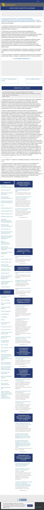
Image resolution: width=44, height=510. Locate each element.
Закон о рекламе (4, 380)
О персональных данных (6, 326)
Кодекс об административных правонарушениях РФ (5, 242)
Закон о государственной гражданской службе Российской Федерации (6, 368)
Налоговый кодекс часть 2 (6, 262)
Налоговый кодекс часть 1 (6, 259)
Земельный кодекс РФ (5, 228)
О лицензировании (5, 314)
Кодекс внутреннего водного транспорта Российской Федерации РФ (7, 237)
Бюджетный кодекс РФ (5, 190)
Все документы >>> (23, 217)
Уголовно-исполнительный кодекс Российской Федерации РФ (6, 277)
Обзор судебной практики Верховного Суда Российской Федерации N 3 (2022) (23, 190)
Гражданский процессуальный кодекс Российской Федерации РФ (6, 221)
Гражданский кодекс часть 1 (7, 208)
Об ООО (2, 319)
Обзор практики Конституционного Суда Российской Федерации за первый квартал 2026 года (22, 464)
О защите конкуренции (6, 311)
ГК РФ (2, 205)
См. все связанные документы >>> (22, 58)
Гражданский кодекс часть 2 (7, 210)
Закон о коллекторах (5, 300)
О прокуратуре (4, 316)
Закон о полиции (4, 344)
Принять (30, 505)
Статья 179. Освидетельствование (33, 79)
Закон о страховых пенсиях (7, 347)
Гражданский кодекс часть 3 (7, 213)
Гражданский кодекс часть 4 (7, 216)
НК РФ (2, 256)
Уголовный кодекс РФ (5, 286)
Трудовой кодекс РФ (5, 273)
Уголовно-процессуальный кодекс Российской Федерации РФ (6, 282)
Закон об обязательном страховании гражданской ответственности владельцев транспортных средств (6, 357)
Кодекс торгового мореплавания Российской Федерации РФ (6, 248)
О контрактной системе (6, 329)
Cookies (8, 507)
